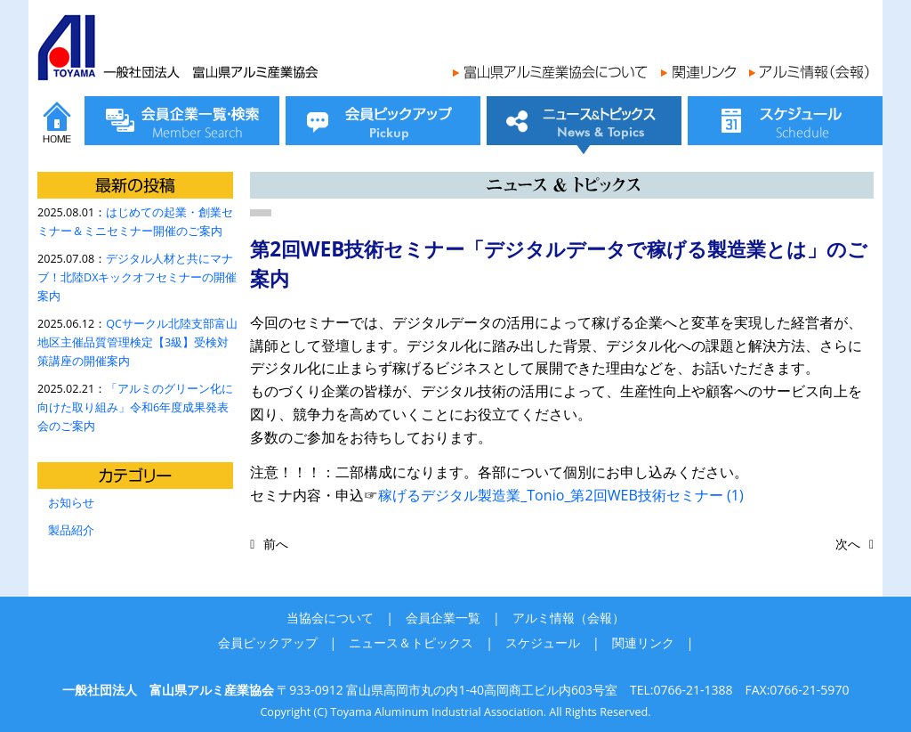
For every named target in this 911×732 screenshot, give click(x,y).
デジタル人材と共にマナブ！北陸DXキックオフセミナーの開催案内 (137, 277)
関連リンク (643, 642)
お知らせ (71, 502)
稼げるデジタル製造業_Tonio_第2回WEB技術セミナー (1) (561, 495)
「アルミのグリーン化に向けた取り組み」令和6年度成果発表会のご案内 (135, 407)
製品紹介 (71, 530)
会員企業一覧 (443, 617)
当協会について (330, 617)
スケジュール (542, 642)
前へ (275, 543)
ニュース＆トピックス (411, 642)
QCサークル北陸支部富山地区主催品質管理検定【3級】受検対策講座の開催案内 (137, 342)
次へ (847, 543)
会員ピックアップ (268, 642)
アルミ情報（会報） (568, 617)
